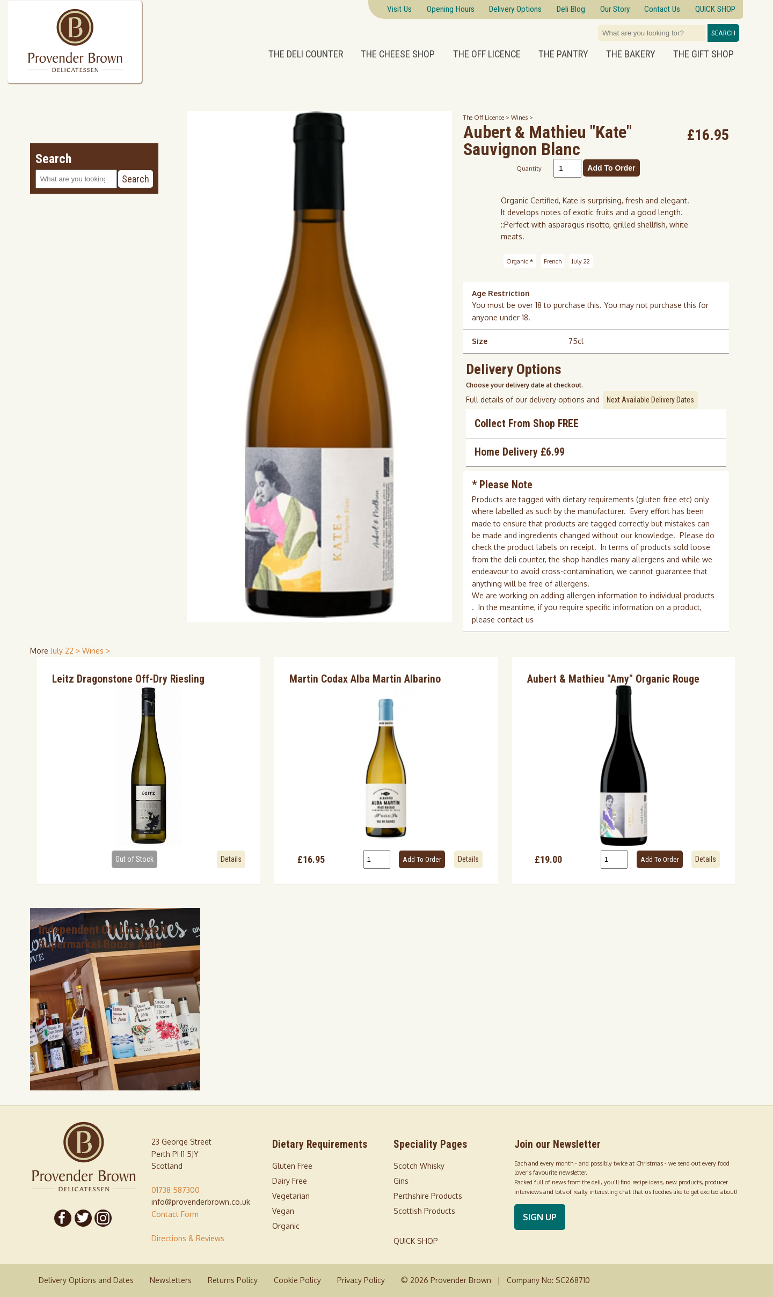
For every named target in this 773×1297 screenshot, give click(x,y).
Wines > (522, 117)
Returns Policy (233, 1280)
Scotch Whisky (418, 1165)
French (552, 261)
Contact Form (175, 1214)
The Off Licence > (487, 117)
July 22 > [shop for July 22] (66, 650)
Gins (401, 1180)
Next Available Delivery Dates (650, 399)
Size (479, 341)
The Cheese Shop (398, 54)
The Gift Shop (703, 54)
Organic (519, 261)
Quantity (529, 168)
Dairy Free (289, 1180)
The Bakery (630, 54)
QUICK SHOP (415, 1240)
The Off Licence (487, 54)
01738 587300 (175, 1190)
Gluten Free (292, 1165)
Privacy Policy (361, 1280)
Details (231, 859)
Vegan (283, 1210)
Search (723, 33)
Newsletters (171, 1280)
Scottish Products (424, 1210)
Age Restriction (501, 293)
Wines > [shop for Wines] (96, 650)
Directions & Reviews (187, 1238)
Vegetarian (291, 1195)
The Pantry (563, 54)
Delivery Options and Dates (86, 1280)
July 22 (581, 261)
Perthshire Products (427, 1195)
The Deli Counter (305, 54)
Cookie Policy (297, 1280)
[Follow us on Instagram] (103, 1218)
